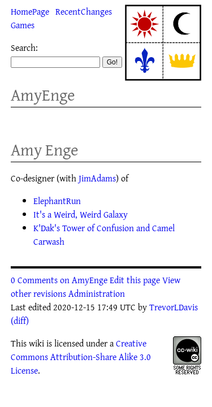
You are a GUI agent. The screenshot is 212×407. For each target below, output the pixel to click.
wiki (36, 343)
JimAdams (97, 178)
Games (22, 25)
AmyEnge (43, 95)
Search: (24, 47)
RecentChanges (83, 11)
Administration (96, 293)
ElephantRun (57, 200)
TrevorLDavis (173, 307)
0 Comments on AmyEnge (59, 280)
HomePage (30, 11)
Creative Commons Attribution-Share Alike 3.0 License (81, 356)
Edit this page (135, 280)
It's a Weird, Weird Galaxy (80, 214)
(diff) (20, 320)
